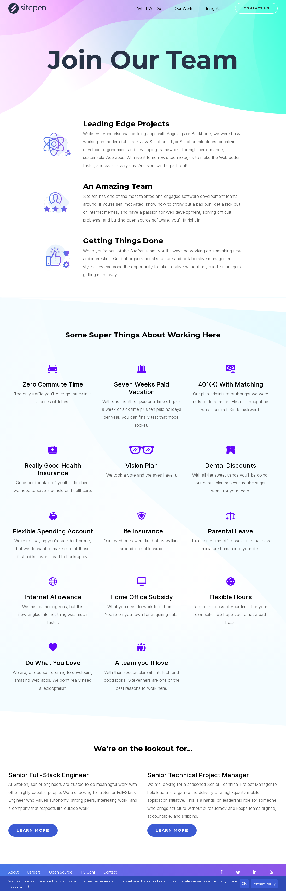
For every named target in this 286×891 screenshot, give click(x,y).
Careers (34, 872)
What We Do (149, 8)
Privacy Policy (264, 884)
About (13, 872)
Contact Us (256, 8)
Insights (213, 8)
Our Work (183, 8)
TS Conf (88, 872)
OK (244, 884)
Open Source (60, 872)
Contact (110, 872)
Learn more (33, 830)
